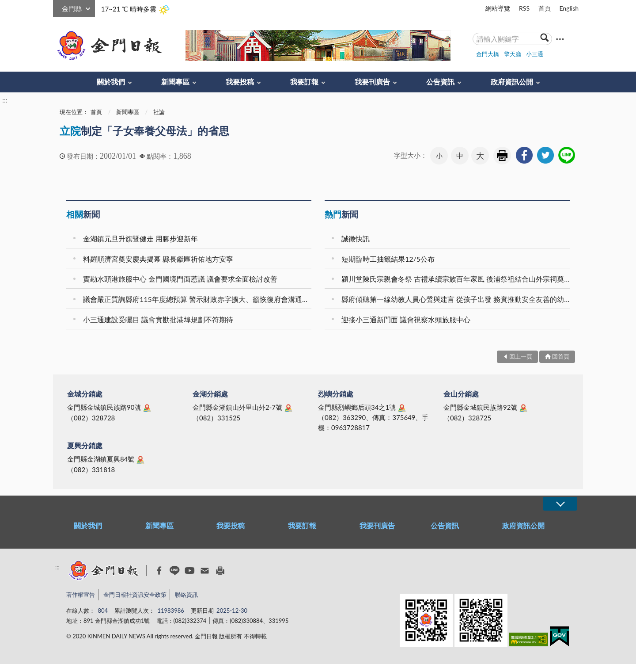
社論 (159, 111)
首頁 (544, 8)
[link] (524, 155)
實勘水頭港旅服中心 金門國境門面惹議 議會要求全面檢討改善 (180, 279)
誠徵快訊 (355, 238)
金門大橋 (487, 53)
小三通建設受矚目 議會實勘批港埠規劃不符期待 (158, 319)
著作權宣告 (80, 594)
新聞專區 (175, 81)
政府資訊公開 (512, 81)
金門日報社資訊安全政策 (135, 594)
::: (58, 7)
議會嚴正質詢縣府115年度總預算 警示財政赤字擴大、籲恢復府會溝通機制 (198, 299)
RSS (524, 8)
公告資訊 (440, 81)
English (569, 8)
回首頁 (560, 356)
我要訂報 (304, 81)
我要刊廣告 (372, 81)
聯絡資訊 (186, 594)
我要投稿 (240, 81)
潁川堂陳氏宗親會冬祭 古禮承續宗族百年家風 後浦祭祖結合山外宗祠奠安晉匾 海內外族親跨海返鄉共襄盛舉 (456, 279)
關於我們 (111, 81)
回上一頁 (520, 356)
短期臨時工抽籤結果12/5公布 (388, 259)
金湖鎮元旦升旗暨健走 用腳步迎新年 (140, 238)
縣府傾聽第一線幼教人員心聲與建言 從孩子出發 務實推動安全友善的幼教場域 (456, 299)
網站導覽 (497, 8)
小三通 (534, 53)
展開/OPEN (560, 504)
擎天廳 (512, 53)
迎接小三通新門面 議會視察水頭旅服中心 (405, 319)
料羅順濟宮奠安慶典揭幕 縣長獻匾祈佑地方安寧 (158, 259)
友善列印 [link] (502, 155)
